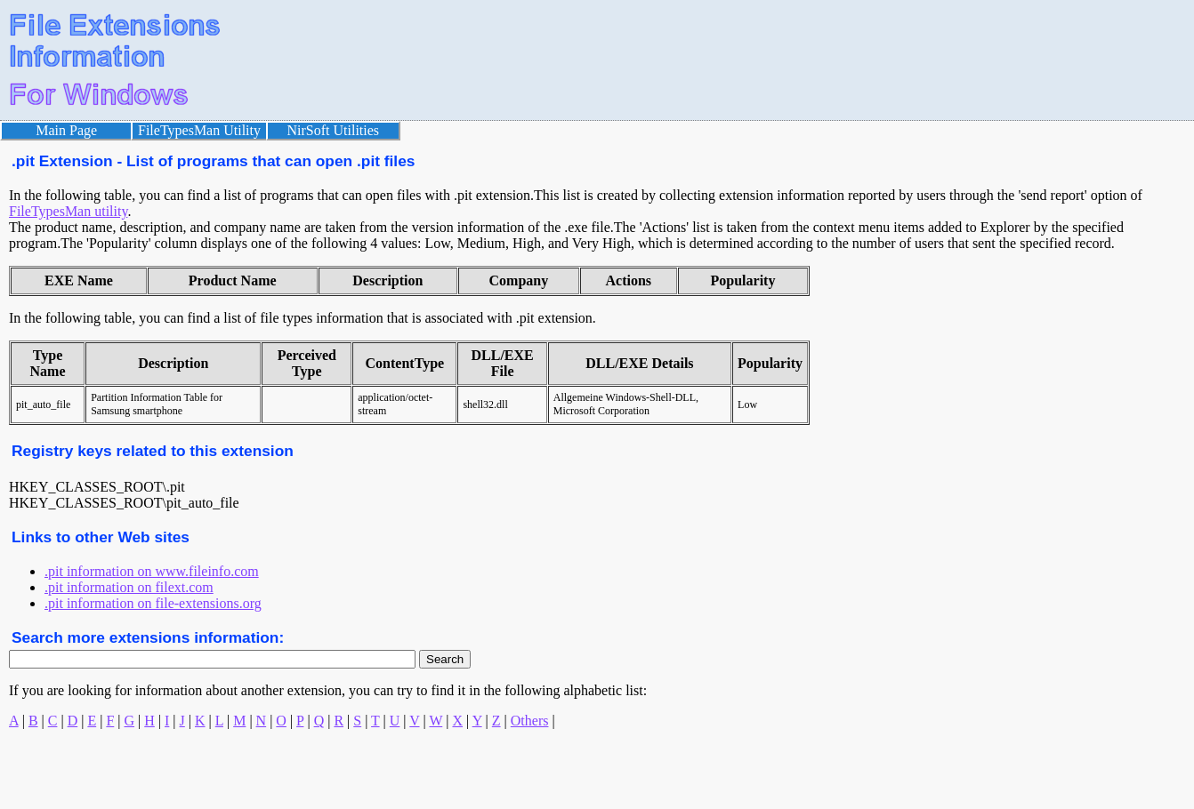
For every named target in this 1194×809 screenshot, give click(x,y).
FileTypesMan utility (68, 211)
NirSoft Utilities (333, 130)
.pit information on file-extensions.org (153, 603)
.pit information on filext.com (129, 587)
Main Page (66, 130)
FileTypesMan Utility (199, 130)
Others (530, 720)
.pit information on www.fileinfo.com (151, 571)
